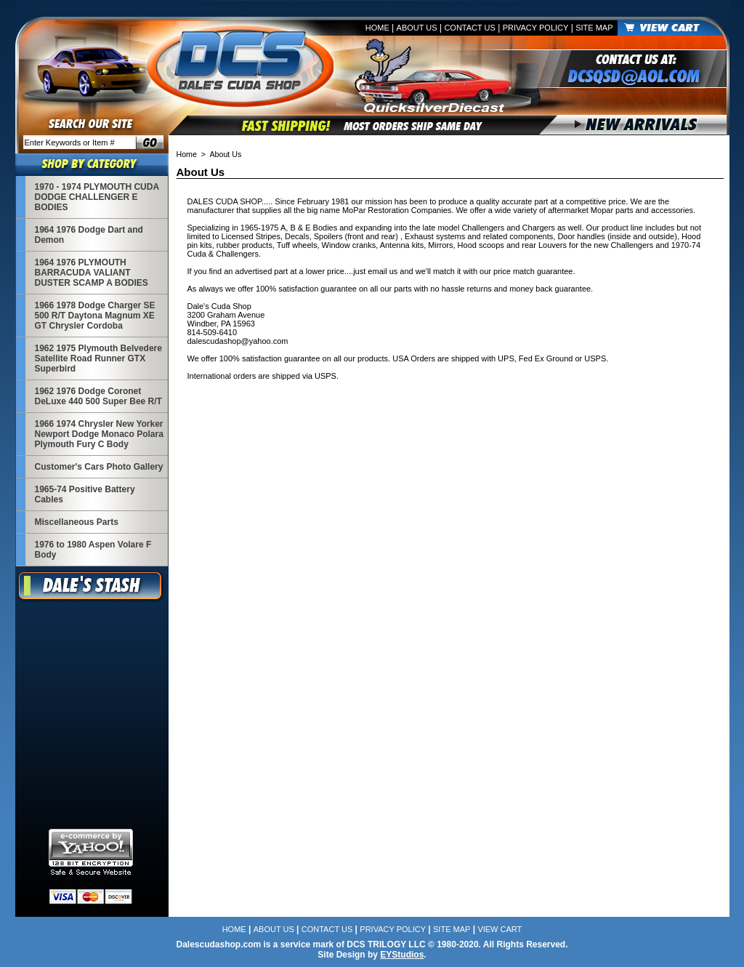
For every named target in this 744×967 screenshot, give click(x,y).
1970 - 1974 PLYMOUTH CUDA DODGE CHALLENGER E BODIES (97, 197)
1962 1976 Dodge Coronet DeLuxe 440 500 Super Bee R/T (98, 396)
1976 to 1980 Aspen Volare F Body (93, 549)
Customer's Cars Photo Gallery (99, 467)
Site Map (593, 27)
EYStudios (402, 955)
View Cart (499, 929)
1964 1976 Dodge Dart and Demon (89, 235)
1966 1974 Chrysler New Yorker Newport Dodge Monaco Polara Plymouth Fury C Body (99, 434)
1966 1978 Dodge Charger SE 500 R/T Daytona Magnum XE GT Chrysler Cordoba (95, 315)
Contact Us (470, 27)
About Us (417, 27)
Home (377, 27)
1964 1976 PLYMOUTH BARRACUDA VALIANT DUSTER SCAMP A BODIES (91, 272)
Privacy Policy (536, 27)
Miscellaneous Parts (76, 522)
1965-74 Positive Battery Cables (85, 494)
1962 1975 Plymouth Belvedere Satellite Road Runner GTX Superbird (98, 358)
